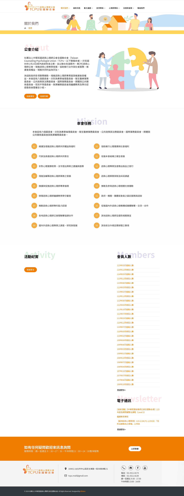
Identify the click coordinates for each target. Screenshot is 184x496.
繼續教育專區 (122, 416)
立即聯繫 (135, 448)
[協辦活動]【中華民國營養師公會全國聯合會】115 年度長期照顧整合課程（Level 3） (138, 411)
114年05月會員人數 (125, 274)
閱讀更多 (30, 269)
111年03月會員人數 (125, 318)
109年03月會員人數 (125, 349)
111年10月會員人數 (125, 309)
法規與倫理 (127, 8)
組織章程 (30, 96)
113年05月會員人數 (125, 287)
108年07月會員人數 (125, 362)
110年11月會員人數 (125, 322)
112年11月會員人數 (125, 296)
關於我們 (64, 8)
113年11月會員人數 (125, 278)
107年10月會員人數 (125, 371)
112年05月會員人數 (125, 305)
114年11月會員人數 (125, 269)
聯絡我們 (141, 8)
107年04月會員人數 (125, 379)
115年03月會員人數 (125, 265)
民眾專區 (100, 8)
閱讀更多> (121, 390)
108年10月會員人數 (125, 357)
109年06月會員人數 (125, 344)
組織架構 (44, 96)
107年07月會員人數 (125, 375)
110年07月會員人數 (125, 327)
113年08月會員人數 (125, 282)
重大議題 (87, 8)
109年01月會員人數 (125, 353)
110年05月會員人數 (125, 331)
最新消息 (76, 8)
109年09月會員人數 (125, 340)
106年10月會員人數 (125, 384)
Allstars (83, 491)
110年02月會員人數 (125, 335)
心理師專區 (113, 8)
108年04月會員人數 (125, 366)
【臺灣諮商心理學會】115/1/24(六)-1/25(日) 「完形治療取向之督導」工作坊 (138, 422)
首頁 (30, 28)
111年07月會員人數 (125, 313)
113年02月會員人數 (125, 291)
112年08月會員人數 (125, 300)
